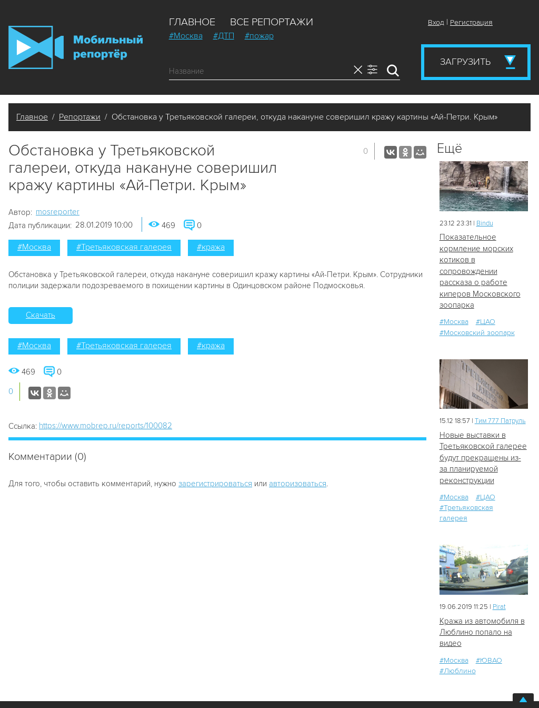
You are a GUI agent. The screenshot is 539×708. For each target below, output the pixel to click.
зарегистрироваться (215, 483)
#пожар (259, 36)
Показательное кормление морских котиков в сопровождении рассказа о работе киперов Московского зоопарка (480, 271)
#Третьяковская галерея (124, 247)
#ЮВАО (489, 660)
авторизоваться (297, 483)
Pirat (499, 607)
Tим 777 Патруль (500, 421)
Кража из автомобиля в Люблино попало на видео (482, 632)
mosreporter (57, 212)
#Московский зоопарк (477, 332)
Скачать (40, 315)
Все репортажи (271, 22)
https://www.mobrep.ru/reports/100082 (105, 425)
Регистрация (471, 22)
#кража (211, 247)
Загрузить (465, 61)
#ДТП (223, 36)
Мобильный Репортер (75, 47)
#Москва (186, 36)
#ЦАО (485, 321)
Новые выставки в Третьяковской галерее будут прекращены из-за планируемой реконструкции (483, 457)
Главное (192, 22)
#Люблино (458, 670)
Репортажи (80, 117)
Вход (436, 22)
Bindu (484, 223)
